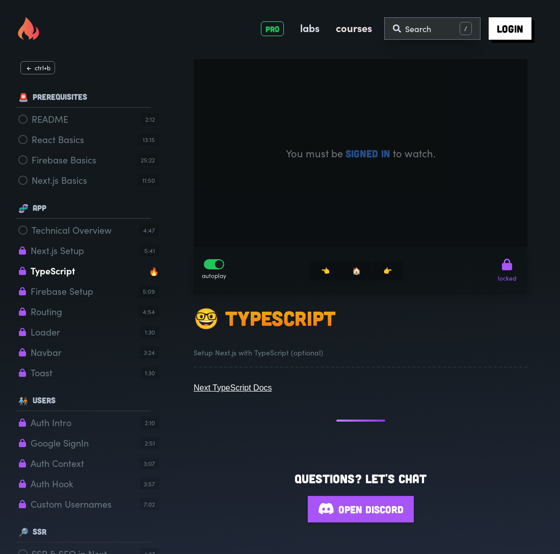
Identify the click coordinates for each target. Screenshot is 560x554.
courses (354, 27)
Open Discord (361, 509)
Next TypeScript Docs (233, 387)
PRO (272, 29)
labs (309, 27)
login (510, 28)
